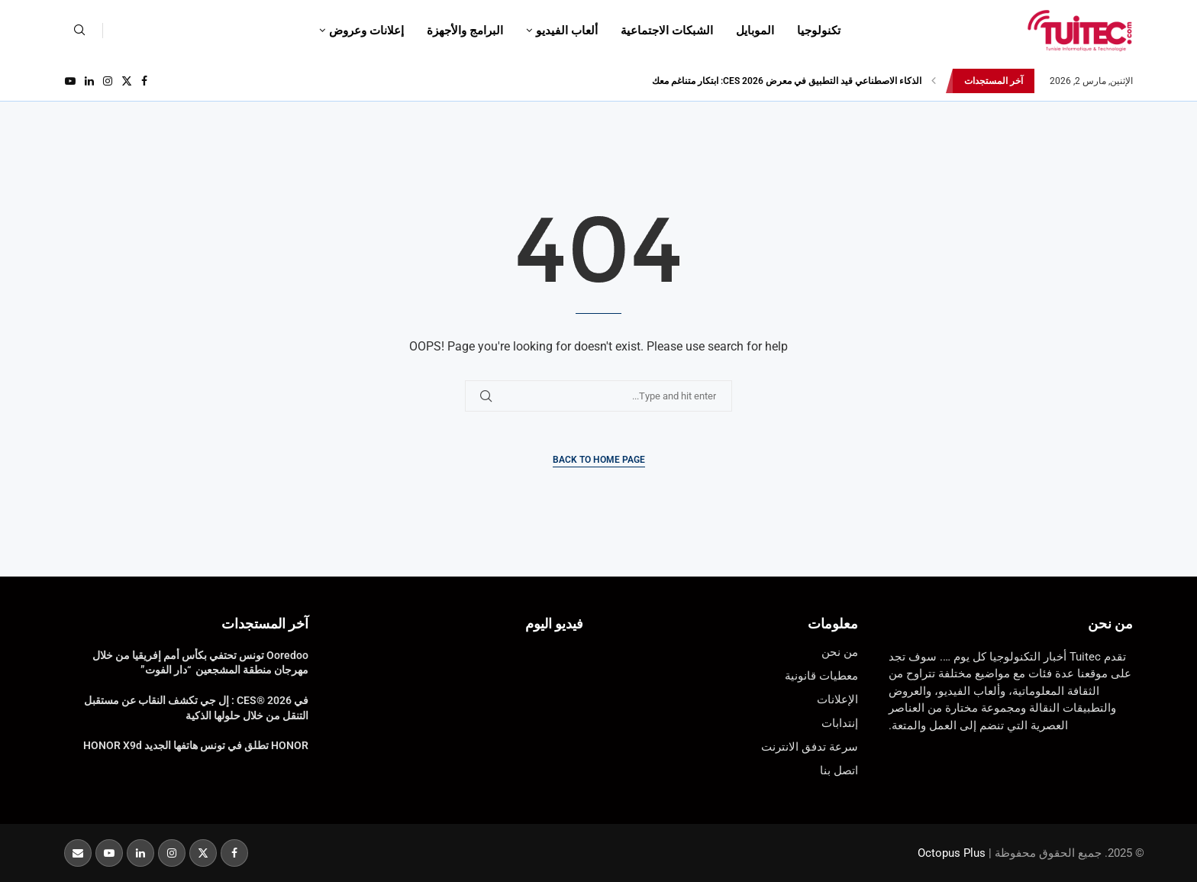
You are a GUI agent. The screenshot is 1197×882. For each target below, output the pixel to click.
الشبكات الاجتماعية (667, 30)
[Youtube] (70, 81)
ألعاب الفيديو (567, 30)
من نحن (1110, 623)
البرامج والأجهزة (465, 30)
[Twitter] (127, 81)
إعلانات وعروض (366, 30)
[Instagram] (107, 81)
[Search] (79, 30)
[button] (934, 81)
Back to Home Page (599, 459)
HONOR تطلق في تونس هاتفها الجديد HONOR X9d (195, 745)
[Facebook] (144, 81)
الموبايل (755, 30)
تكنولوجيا (818, 30)
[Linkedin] (89, 81)
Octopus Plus (952, 853)
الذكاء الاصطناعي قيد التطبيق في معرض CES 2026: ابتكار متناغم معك (786, 81)
